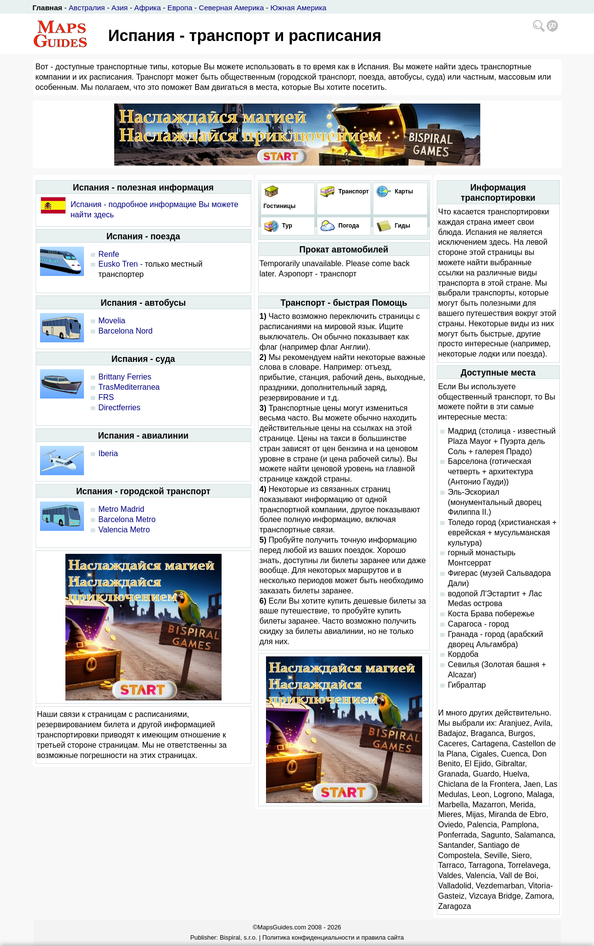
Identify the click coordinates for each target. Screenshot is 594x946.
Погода (348, 225)
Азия (119, 7)
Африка (147, 7)
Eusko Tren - (121, 264)
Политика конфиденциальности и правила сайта (333, 937)
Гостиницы (279, 206)
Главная (47, 7)
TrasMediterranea (129, 387)
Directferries (120, 407)
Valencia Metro (124, 530)
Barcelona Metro (127, 519)
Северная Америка (231, 7)
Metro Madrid (121, 509)
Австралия (87, 7)
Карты (403, 191)
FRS (106, 397)
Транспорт (353, 191)
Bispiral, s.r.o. (238, 937)
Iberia (108, 453)
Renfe (109, 254)
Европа (179, 7)
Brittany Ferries (125, 377)
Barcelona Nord (126, 331)
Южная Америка (298, 7)
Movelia (112, 320)
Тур (286, 225)
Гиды (401, 225)
